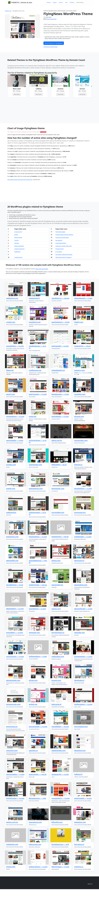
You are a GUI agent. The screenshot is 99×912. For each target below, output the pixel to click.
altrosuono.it (79, 582)
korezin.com (56, 701)
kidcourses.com (35, 865)
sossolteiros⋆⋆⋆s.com (37, 630)
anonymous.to (12, 748)
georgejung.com (35, 843)
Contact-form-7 (18, 253)
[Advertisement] (48, 110)
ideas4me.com (80, 771)
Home (69, 902)
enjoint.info (10, 888)
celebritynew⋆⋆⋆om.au (38, 606)
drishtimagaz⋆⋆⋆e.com (15, 819)
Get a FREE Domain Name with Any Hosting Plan (19, 201)
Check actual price (51, 19)
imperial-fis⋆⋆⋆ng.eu (82, 367)
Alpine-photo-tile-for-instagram (63, 278)
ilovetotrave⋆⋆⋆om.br (60, 558)
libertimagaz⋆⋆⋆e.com (60, 888)
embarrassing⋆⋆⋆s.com (38, 888)
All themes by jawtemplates (50, 47)
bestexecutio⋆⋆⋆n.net (60, 415)
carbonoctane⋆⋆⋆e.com (37, 534)
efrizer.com (33, 701)
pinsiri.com (10, 415)
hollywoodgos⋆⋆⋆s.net (38, 677)
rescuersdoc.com (81, 461)
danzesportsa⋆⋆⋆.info (37, 819)
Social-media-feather (60, 264)
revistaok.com (34, 654)
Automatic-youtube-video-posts (63, 267)
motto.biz (32, 437)
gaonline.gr (33, 771)
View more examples (41, 290)
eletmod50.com (12, 582)
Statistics (72, 2)
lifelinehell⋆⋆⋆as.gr (59, 486)
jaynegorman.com (13, 725)
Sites (66, 2)
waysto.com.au (12, 843)
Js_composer (58, 273)
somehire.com (79, 415)
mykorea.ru (78, 888)
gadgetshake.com (58, 771)
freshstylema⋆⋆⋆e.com (38, 558)
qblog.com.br (56, 461)
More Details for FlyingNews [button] (54, 43)
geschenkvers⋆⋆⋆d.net (60, 343)
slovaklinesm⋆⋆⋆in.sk (14, 606)
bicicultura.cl (79, 865)
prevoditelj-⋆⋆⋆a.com (14, 654)
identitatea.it (79, 701)
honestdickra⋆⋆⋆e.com (15, 437)
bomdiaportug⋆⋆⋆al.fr (60, 865)
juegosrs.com (79, 391)
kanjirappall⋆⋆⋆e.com (60, 367)
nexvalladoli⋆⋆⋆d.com (60, 748)
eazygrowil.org (57, 606)
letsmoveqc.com (57, 509)
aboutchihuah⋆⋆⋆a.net (83, 630)
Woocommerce (18, 258)
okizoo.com (56, 582)
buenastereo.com (36, 509)
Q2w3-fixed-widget (60, 253)
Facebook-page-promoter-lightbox (64, 256)
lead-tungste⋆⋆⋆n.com (38, 415)
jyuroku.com (11, 486)
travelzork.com (35, 343)
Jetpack (16, 256)
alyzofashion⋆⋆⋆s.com (83, 509)
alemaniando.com (13, 701)
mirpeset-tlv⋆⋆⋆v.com (60, 795)
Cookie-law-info (18, 278)
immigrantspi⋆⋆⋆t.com (83, 677)
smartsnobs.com (35, 486)
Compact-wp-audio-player (62, 258)
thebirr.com (78, 343)
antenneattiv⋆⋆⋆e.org (83, 819)
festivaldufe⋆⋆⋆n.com (60, 437)
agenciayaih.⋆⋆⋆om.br (38, 795)
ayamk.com (10, 509)
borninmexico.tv (57, 654)
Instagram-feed (59, 270)
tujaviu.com (56, 630)
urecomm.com (12, 771)
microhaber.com (57, 533)
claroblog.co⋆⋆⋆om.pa (60, 319)
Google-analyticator (19, 270)
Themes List (8, 11)
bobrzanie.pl (56, 725)
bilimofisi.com (57, 843)
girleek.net (33, 725)
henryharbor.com (81, 748)
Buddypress (17, 273)
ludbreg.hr (78, 795)
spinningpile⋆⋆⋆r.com (14, 461)
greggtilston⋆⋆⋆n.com (15, 367)
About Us (90, 905)
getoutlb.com (79, 654)
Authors (61, 2)
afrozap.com (79, 437)
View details (17, 94)
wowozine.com (80, 843)
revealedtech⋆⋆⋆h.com (60, 819)
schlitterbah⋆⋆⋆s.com (82, 558)
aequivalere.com (80, 606)
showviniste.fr (34, 319)
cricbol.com (10, 343)
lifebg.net (10, 391)
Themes (49, 2)
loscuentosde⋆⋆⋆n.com (38, 748)
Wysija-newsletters (19, 267)
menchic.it (78, 486)
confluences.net (35, 391)
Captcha (16, 261)
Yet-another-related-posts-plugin (63, 275)
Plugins (55, 2)
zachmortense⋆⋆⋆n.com (37, 462)
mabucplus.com (57, 677)
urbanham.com (12, 865)
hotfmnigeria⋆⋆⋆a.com (83, 725)
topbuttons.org (12, 319)
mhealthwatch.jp (58, 391)
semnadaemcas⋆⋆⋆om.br (38, 583)
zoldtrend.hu (11, 533)
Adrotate (16, 264)
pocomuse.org (80, 533)
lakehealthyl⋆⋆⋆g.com (15, 630)
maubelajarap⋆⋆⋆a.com (37, 368)
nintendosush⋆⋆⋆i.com (83, 319)
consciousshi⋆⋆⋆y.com (15, 677)
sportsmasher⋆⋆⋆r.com (15, 795)
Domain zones (90, 902)
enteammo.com (12, 558)
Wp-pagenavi (58, 261)
